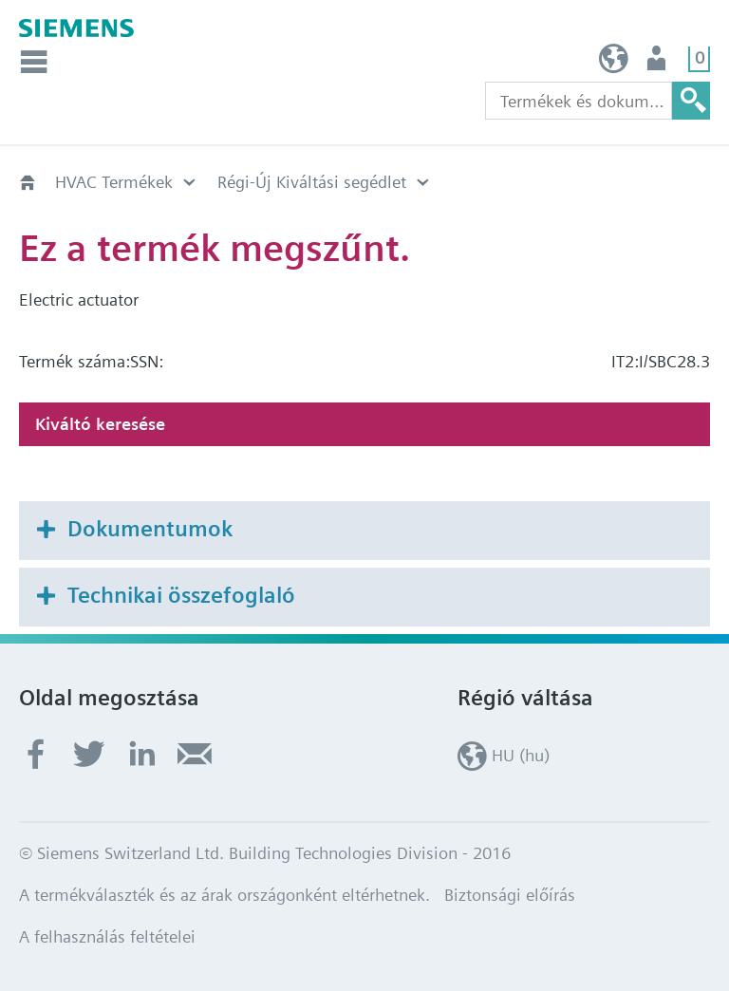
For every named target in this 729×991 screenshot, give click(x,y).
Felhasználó (658, 63)
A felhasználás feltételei (107, 936)
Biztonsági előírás (509, 895)
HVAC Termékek (114, 182)
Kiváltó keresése (100, 424)
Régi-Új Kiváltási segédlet (311, 182)
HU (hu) (613, 63)
